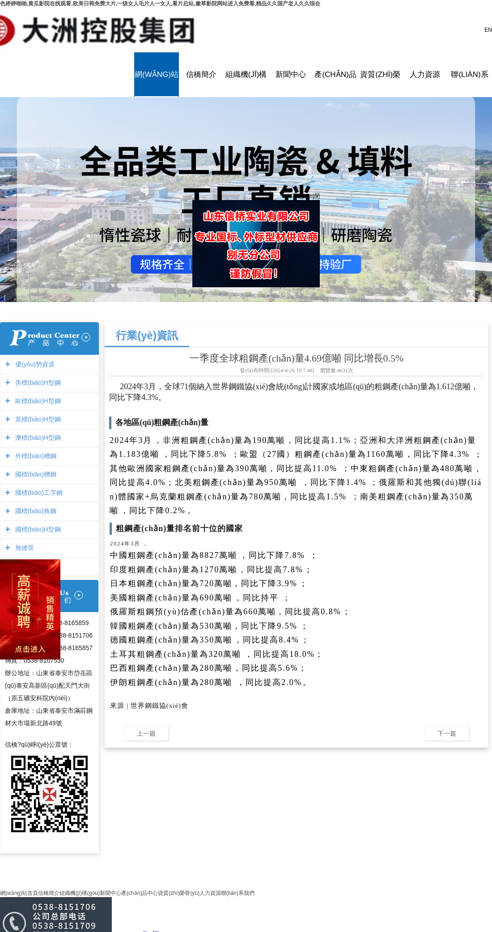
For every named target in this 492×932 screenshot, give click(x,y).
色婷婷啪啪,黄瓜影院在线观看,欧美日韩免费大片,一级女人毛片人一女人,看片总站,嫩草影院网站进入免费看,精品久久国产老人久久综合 (160, 3)
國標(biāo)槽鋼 (34, 474)
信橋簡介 (201, 74)
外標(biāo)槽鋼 (34, 456)
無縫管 (23, 547)
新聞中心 (290, 74)
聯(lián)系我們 (469, 74)
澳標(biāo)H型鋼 (37, 437)
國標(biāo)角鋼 (34, 511)
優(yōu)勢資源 (34, 364)
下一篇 (446, 733)
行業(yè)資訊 (147, 335)
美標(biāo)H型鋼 (37, 382)
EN (488, 30)
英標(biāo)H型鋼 (37, 419)
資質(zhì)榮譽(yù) (380, 74)
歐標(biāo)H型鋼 (37, 400)
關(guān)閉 (305, 194)
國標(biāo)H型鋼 (37, 529)
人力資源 (425, 74)
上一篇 (146, 733)
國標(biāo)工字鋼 (38, 492)
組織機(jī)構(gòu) (246, 74)
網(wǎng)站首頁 (156, 74)
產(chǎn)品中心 (335, 74)
